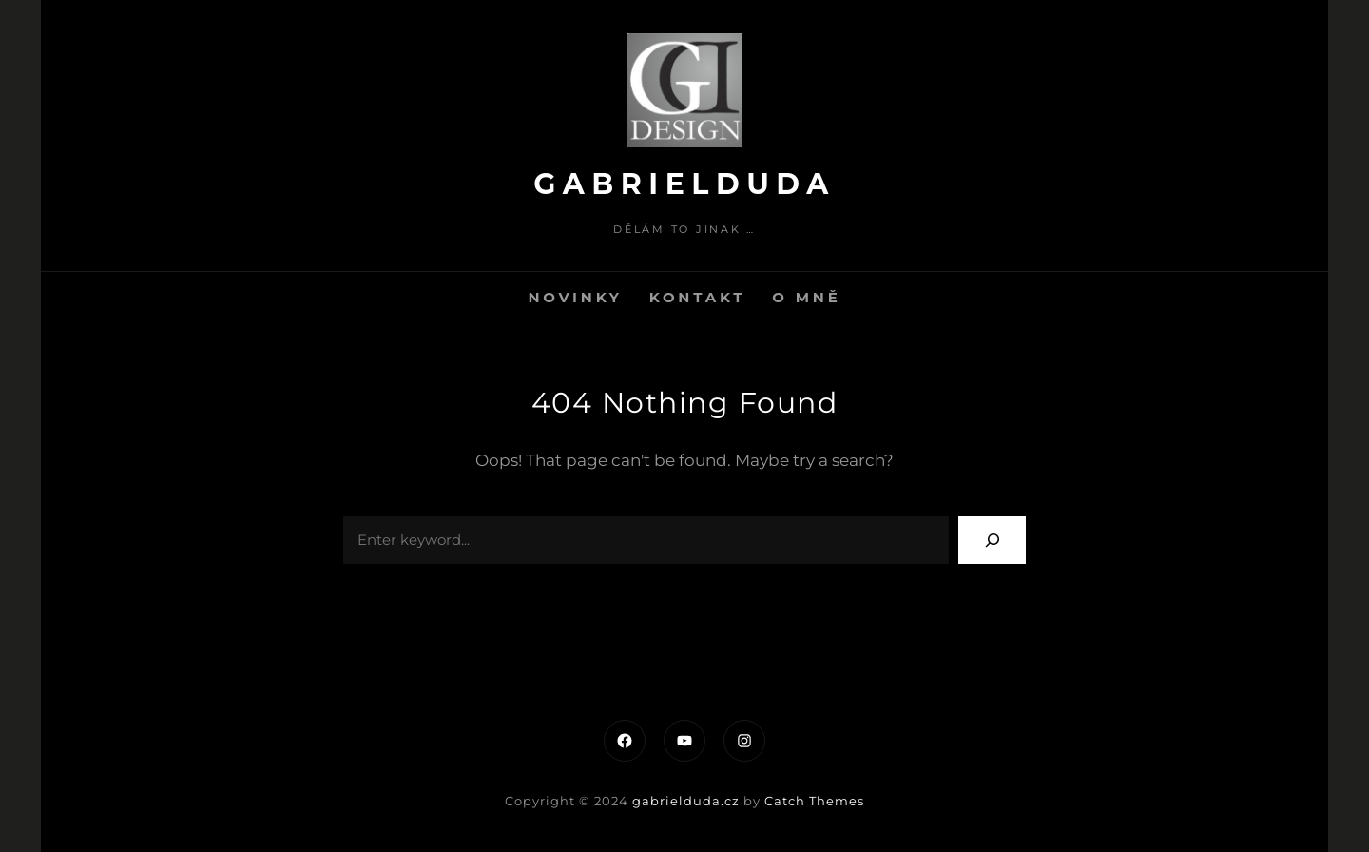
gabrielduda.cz (686, 800)
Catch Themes (814, 800)
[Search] (992, 539)
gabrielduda (684, 184)
